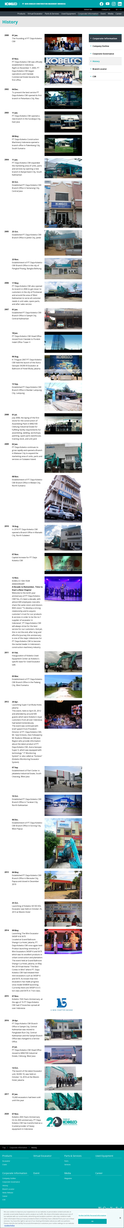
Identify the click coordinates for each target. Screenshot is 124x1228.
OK (92, 1222)
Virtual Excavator (42, 1155)
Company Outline (101, 46)
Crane (4, 1164)
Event (36, 1173)
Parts (66, 1161)
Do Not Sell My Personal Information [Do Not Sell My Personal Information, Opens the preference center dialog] (92, 1216)
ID (117, 9)
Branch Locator (100, 69)
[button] (21, 13)
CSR (94, 76)
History (96, 61)
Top (4, 1147)
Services (67, 1164)
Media (67, 1173)
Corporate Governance (103, 53)
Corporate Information (105, 38)
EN (120, 9)
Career (99, 1173)
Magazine (68, 1178)
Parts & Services (72, 1155)
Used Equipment (104, 1155)
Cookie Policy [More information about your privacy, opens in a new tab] (9, 1226)
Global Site (89, 9)
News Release (7, 1192)
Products (7, 1155)
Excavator (6, 1161)
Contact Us (106, 9)
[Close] (120, 1218)
